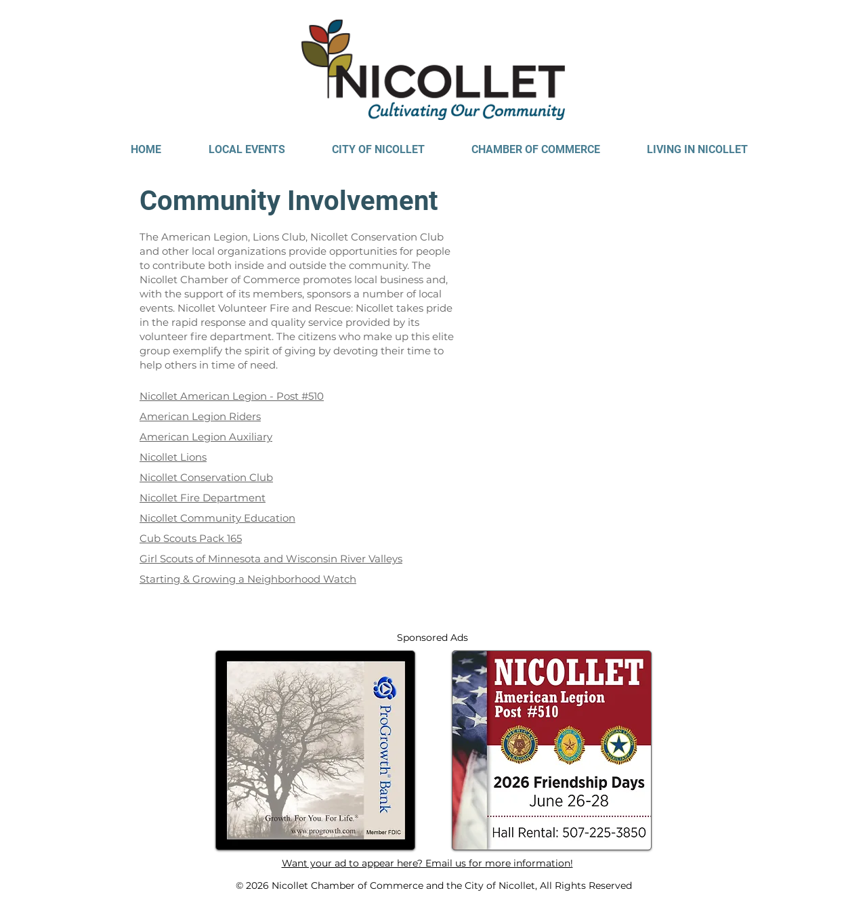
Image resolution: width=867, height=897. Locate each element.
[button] (246, 149)
